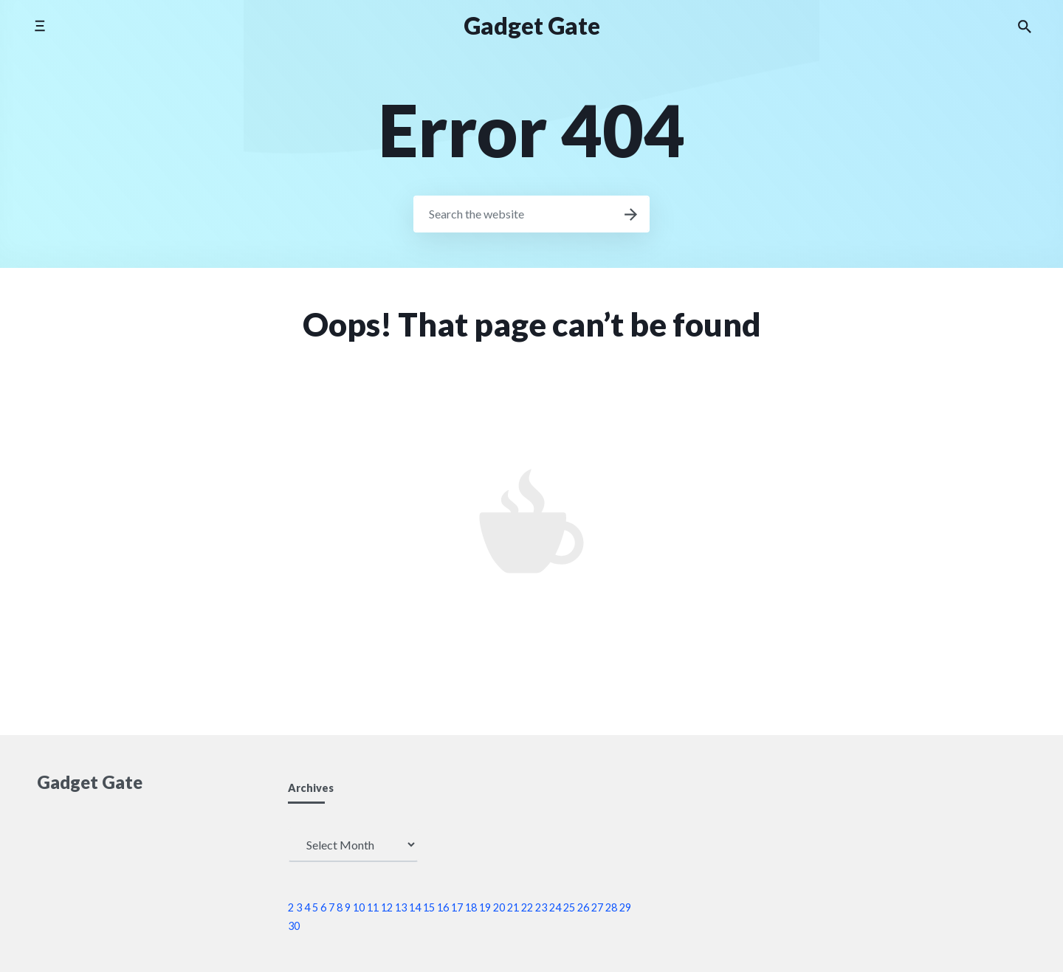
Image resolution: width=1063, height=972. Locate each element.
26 (583, 907)
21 (513, 907)
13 (401, 907)
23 (541, 907)
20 (499, 907)
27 (597, 907)
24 (555, 907)
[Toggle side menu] (39, 25)
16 (443, 907)
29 (625, 907)
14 (415, 907)
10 (359, 907)
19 (485, 907)
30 (294, 926)
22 (527, 907)
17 (457, 907)
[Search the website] (1024, 26)
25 (569, 907)
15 (429, 907)
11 (373, 907)
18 (471, 907)
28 (611, 907)
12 (387, 907)
